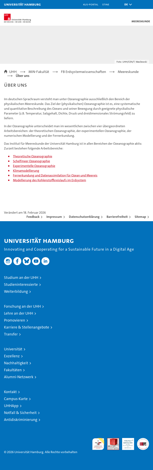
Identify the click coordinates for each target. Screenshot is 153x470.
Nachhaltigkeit (16, 362)
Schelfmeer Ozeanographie (31, 161)
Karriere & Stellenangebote (26, 327)
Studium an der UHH (21, 277)
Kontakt (10, 391)
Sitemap (140, 217)
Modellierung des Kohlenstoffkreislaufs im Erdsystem (49, 180)
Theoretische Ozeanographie (32, 156)
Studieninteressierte (21, 284)
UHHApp (11, 405)
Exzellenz (12, 356)
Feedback (32, 217)
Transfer (11, 334)
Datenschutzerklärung (84, 217)
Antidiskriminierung (20, 419)
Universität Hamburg (22, 4)
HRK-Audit (126, 442)
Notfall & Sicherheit (20, 412)
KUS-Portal (90, 4)
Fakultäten (13, 369)
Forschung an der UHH (22, 306)
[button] (127, 4)
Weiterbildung (16, 291)
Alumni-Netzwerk (18, 376)
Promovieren (14, 320)
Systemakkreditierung (143, 440)
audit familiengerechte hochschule (98, 444)
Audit (111, 440)
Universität (13, 349)
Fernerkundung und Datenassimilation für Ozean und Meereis (55, 175)
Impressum (54, 217)
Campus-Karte (16, 398)
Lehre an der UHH (18, 313)
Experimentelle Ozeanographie (34, 166)
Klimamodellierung (26, 171)
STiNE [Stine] (105, 4)
